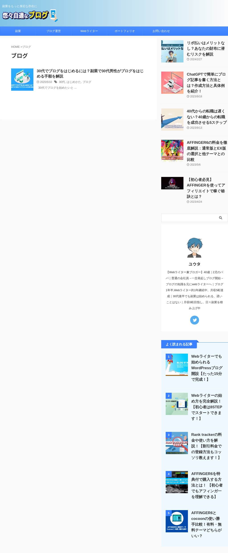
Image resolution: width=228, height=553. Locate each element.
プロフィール (119, 523)
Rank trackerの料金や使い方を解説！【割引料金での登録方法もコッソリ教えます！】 (206, 415)
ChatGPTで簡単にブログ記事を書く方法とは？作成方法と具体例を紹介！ (207, 79)
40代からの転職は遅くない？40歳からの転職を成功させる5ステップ (207, 110)
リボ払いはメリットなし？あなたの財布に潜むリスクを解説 (207, 47)
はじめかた (72, 82)
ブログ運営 (53, 31)
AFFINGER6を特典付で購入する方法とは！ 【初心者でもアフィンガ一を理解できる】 (206, 454)
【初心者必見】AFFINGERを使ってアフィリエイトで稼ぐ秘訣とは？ (207, 173)
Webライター (89, 31)
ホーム (63, 523)
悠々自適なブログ (114, 538)
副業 (18, 31)
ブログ (85, 82)
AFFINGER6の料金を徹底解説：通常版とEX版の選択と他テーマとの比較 (207, 141)
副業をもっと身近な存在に (114, 532)
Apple (103, 523)
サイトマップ (140, 523)
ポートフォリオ (125, 31)
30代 (62, 82)
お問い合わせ (161, 31)
